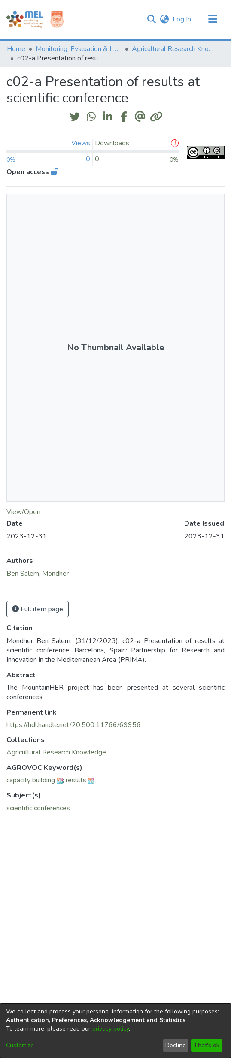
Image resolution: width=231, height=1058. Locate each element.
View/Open (23, 512)
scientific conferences (38, 808)
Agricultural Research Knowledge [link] (175, 49)
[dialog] (115, 1031)
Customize (20, 1045)
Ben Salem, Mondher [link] (37, 573)
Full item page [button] (37, 609)
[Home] (24, 19)
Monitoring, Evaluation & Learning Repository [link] (79, 49)
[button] (151, 19)
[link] (56, 752)
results (76, 780)
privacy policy (110, 1029)
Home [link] (16, 49)
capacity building (30, 780)
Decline (175, 1045)
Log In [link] (182, 19)
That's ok (206, 1045)
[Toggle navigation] (213, 19)
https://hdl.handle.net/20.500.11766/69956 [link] (73, 725)
